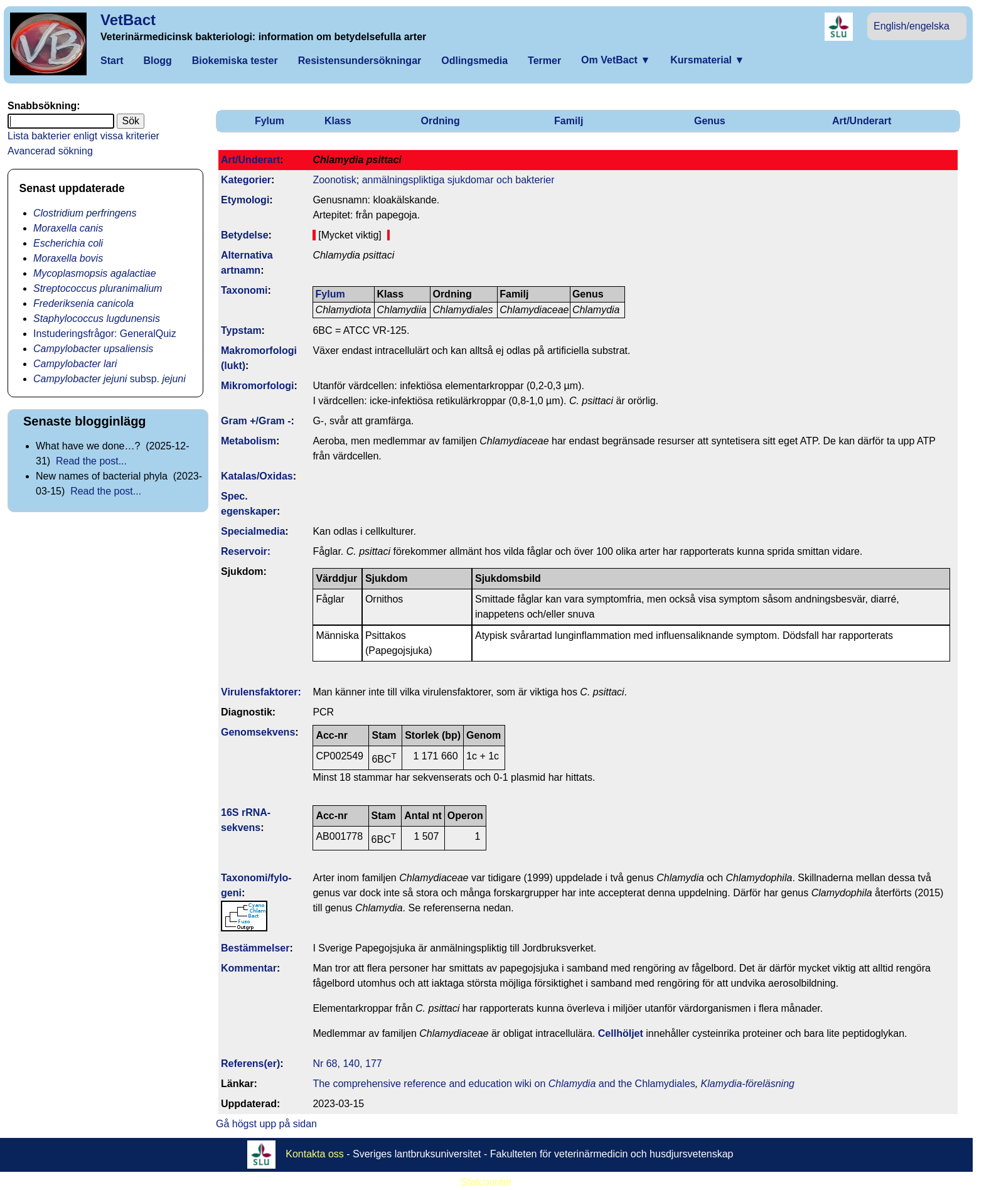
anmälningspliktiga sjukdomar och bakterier (458, 179)
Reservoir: (245, 551)
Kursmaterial (707, 60)
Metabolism (248, 441)
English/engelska (911, 26)
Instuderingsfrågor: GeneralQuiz (104, 333)
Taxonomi (244, 290)
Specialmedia (253, 531)
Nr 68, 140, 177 (347, 1063)
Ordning (439, 120)
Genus (709, 120)
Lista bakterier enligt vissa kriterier (83, 136)
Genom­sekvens (258, 732)
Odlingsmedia (474, 60)
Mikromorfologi (257, 385)
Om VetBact (615, 60)
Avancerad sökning (50, 151)
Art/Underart (861, 120)
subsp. (109, 378)
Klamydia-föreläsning (747, 1083)
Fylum (269, 120)
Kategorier (246, 179)
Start (111, 60)
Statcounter (486, 1182)
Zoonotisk (334, 179)
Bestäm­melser (255, 948)
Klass (337, 120)
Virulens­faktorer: (261, 692)
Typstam (241, 330)
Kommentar (249, 968)
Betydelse (245, 235)
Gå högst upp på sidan (266, 1123)
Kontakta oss (315, 1154)
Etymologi (245, 200)
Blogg (157, 60)
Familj (568, 120)
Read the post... (91, 461)
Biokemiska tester (235, 60)
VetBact (128, 19)
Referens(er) (250, 1063)
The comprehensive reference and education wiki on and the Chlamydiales (504, 1083)
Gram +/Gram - (256, 420)
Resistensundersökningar (360, 60)
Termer (544, 60)
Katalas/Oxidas (257, 476)
